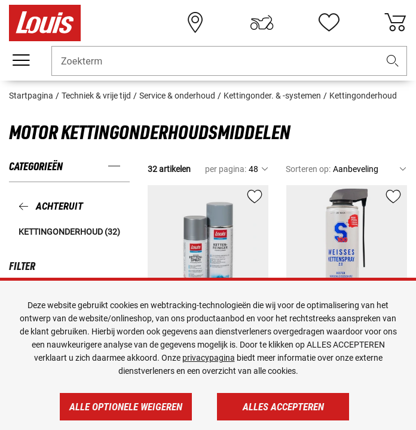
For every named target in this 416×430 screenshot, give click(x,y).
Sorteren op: (308, 169)
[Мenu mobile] (21, 60)
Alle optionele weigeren (125, 407)
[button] (393, 61)
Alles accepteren (283, 407)
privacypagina (208, 358)
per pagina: (225, 169)
